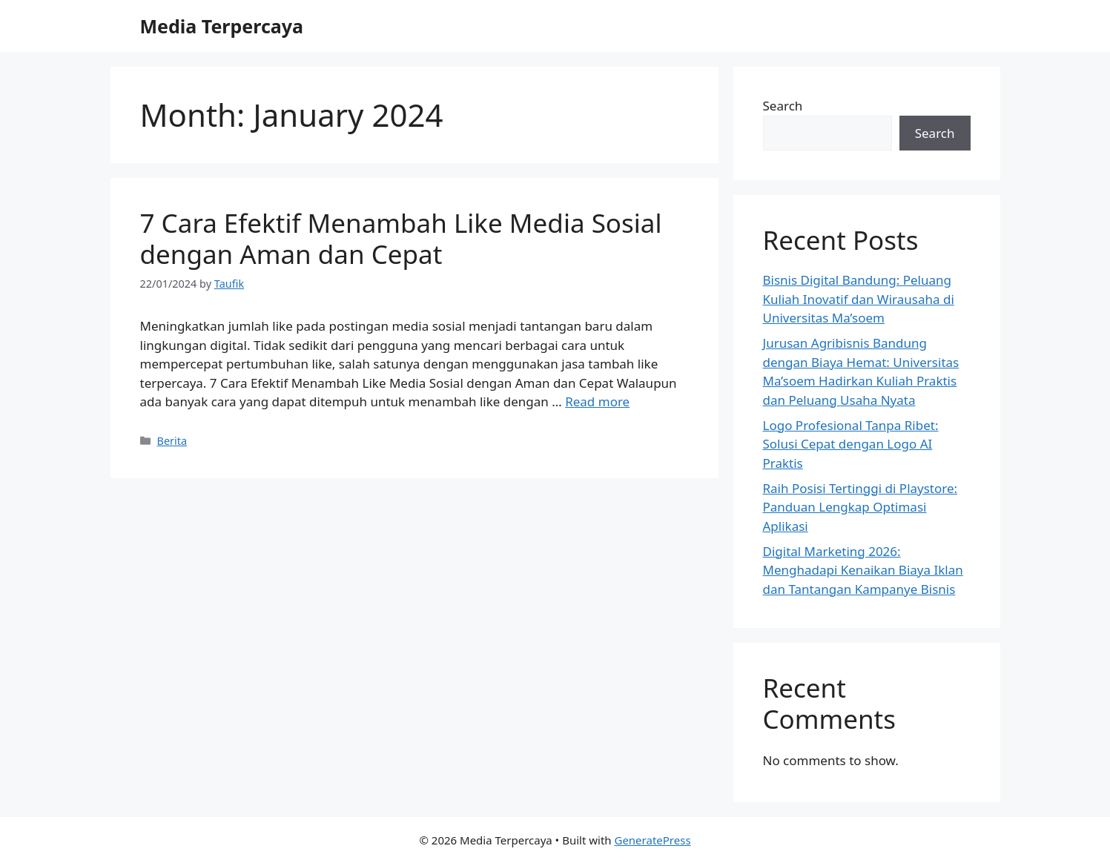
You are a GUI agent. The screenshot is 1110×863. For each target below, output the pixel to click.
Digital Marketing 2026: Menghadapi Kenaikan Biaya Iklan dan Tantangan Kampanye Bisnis (863, 570)
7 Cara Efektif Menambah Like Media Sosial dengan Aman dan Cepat (401, 238)
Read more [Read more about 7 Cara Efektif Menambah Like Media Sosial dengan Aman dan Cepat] (597, 401)
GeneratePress (652, 840)
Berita (172, 441)
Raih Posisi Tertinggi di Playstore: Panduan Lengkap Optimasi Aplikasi (860, 507)
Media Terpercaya (222, 26)
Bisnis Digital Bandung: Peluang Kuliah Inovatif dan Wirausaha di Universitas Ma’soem (858, 298)
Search (783, 105)
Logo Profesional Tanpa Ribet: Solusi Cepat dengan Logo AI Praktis (851, 444)
